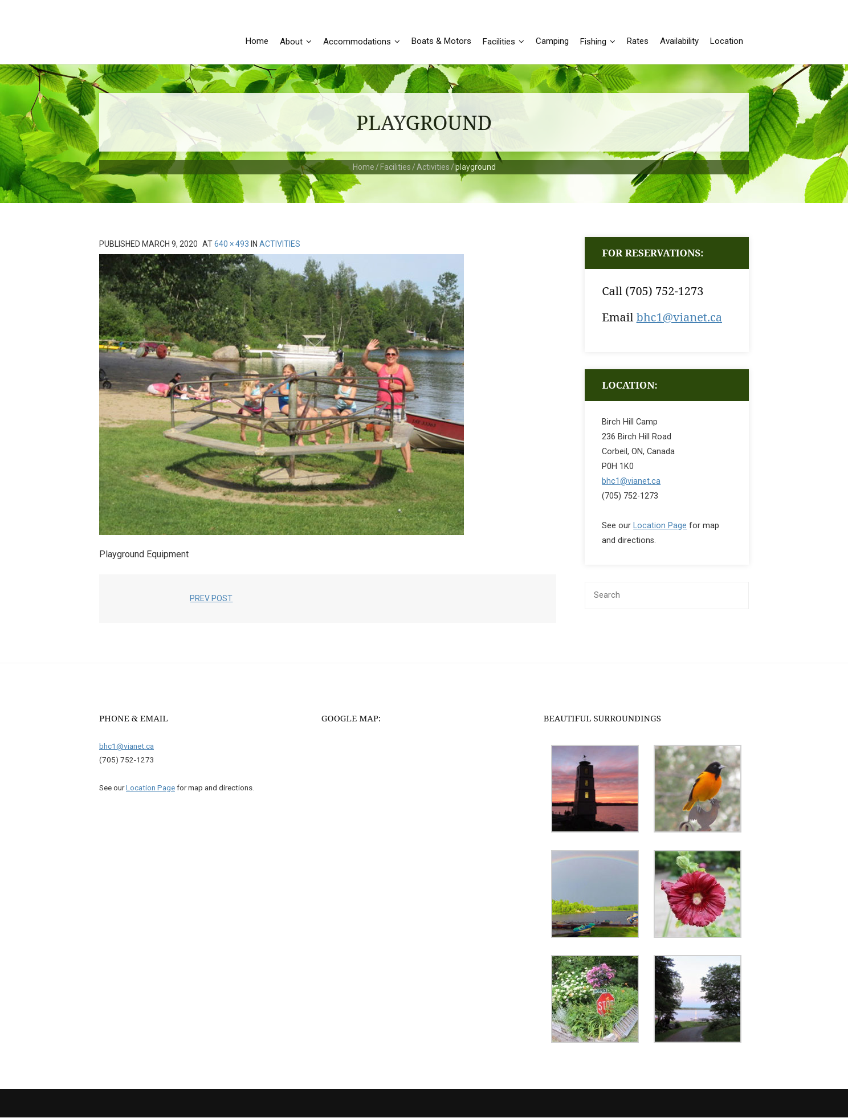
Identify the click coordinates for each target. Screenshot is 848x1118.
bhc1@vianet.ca (679, 317)
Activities (433, 167)
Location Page (660, 526)
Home (363, 167)
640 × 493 (231, 244)
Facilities (395, 167)
